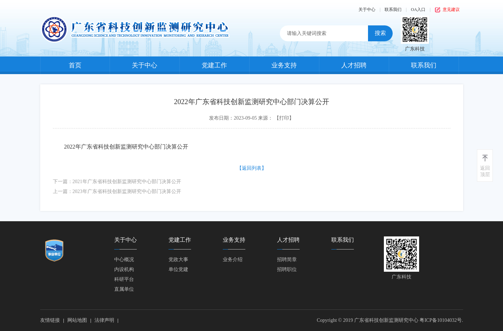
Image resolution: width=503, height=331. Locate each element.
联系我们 (393, 9)
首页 (75, 65)
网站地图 (77, 320)
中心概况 (124, 259)
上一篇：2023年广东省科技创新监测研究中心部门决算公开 (117, 191)
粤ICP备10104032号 (440, 320)
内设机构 (124, 269)
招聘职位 (287, 269)
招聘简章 (287, 259)
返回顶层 (485, 171)
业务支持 (284, 65)
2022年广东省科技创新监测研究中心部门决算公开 (126, 147)
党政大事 (178, 259)
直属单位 (124, 289)
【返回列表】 (251, 168)
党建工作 (214, 65)
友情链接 (50, 320)
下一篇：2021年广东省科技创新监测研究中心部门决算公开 (117, 181)
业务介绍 (233, 259)
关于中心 (366, 9)
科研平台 (124, 279)
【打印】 (284, 118)
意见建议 (451, 9)
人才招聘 (354, 65)
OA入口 (418, 9)
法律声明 (104, 320)
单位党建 (178, 269)
